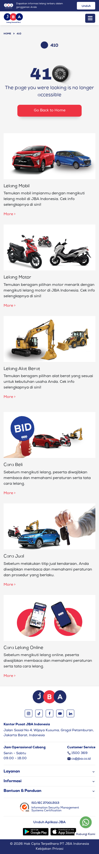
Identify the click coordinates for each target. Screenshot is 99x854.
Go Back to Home (49, 111)
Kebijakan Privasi (49, 849)
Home (7, 34)
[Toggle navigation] (90, 18)
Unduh (86, 6)
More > (9, 214)
